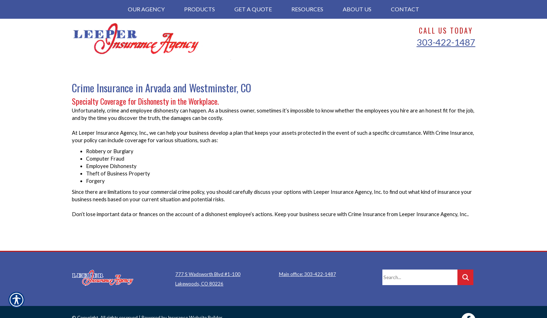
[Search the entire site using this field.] (419, 261)
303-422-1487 (446, 42)
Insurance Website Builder (195, 301)
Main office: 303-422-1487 (307, 258)
